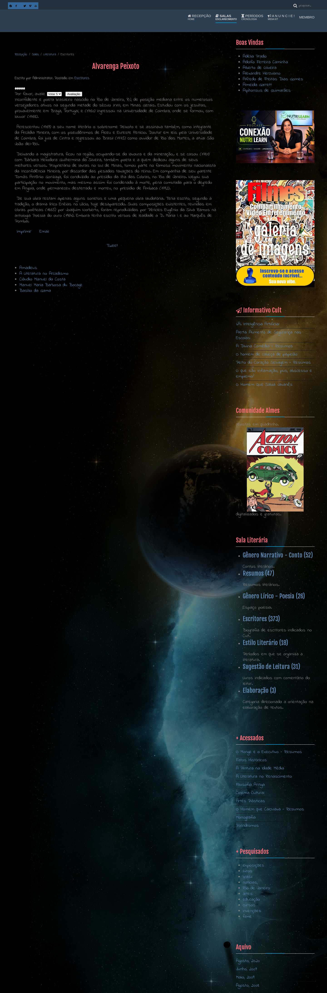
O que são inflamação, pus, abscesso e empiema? (274, 374)
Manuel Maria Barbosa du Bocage (134, 285)
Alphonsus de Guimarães (267, 90)
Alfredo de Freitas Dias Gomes (273, 79)
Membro (307, 17)
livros (247, 905)
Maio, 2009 (245, 977)
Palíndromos (247, 866)
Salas (226, 17)
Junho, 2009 (246, 969)
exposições (253, 899)
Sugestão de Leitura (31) (271, 666)
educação (251, 933)
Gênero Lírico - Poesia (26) (274, 596)
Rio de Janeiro (256, 922)
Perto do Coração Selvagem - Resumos (273, 362)
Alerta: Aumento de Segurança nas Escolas (268, 335)
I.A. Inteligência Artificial (257, 324)
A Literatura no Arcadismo (127, 273)
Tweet (112, 245)
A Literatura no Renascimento (264, 817)
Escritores (81, 78)
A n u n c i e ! (281, 17)
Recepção (199, 17)
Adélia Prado (255, 56)
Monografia (246, 858)
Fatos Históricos (251, 801)
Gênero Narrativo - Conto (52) (278, 555)
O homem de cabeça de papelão (266, 354)
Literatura (49, 54)
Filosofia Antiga (250, 825)
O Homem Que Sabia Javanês (264, 384)
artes (248, 928)
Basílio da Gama (119, 290)
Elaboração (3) (259, 690)
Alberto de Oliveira (260, 68)
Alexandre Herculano (261, 73)
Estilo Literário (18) (265, 642)
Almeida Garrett (257, 85)
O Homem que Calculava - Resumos (270, 850)
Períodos (252, 17)
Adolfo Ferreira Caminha (265, 62)
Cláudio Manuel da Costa (126, 279)
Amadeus (112, 268)
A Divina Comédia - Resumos (264, 346)
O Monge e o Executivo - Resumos (269, 793)
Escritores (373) (261, 619)
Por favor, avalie (30, 94)
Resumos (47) (258, 573)
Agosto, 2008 (247, 985)
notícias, (250, 916)
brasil (248, 911)
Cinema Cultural (250, 834)
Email (43, 231)
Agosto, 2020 (248, 961)
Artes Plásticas (250, 842)
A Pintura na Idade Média (260, 809)
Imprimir (24, 231)
